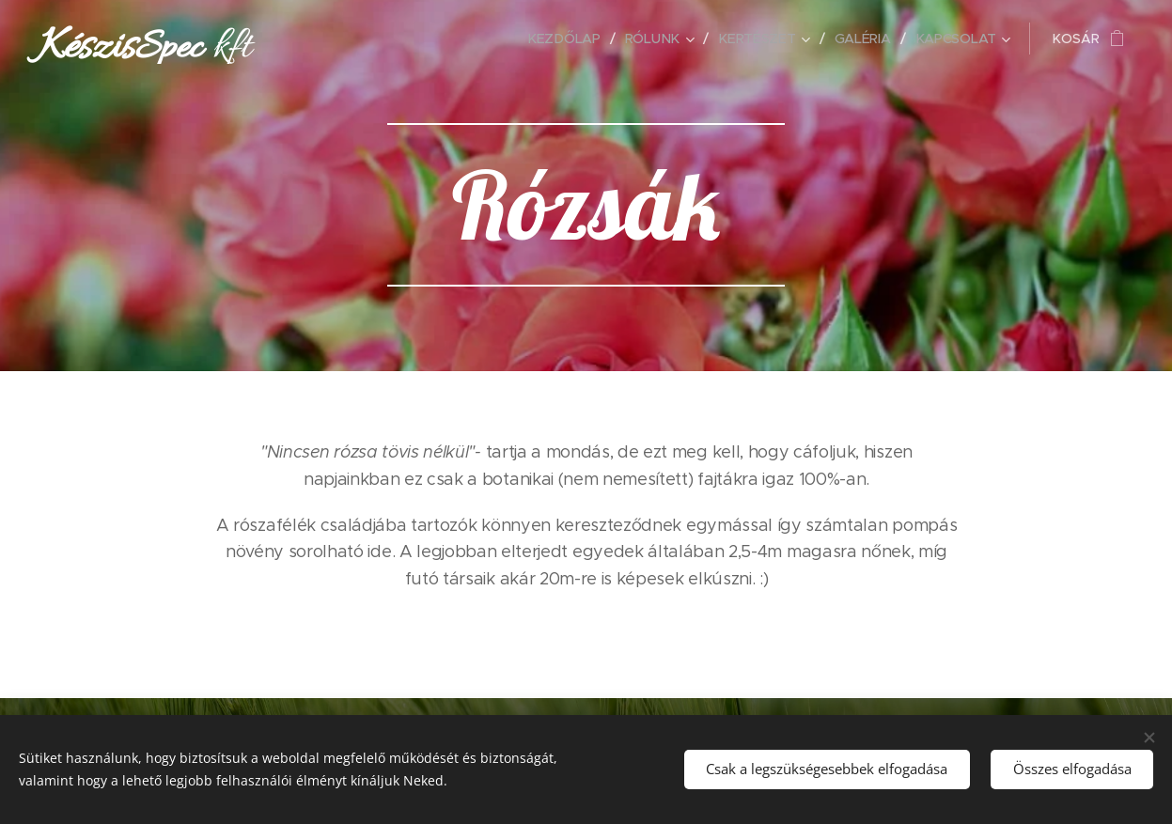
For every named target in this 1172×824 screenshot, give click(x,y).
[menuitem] (569, 38)
